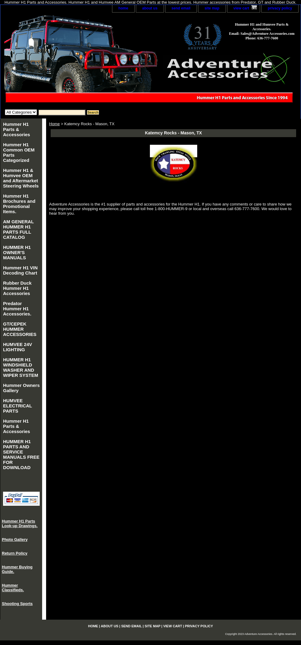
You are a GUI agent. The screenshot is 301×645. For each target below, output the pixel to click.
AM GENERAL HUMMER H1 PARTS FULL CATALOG (18, 229)
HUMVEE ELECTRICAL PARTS (17, 406)
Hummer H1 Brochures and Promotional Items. (19, 203)
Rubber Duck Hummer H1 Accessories (17, 288)
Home (54, 124)
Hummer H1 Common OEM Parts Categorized (18, 152)
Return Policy (14, 553)
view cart (241, 8)
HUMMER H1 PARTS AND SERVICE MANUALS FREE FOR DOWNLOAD (21, 454)
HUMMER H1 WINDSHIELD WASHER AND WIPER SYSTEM (20, 367)
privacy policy (280, 8)
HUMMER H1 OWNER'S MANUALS (17, 252)
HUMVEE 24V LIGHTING (17, 347)
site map (212, 8)
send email (181, 8)
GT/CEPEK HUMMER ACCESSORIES (19, 329)
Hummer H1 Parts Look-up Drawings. (20, 523)
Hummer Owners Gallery (21, 388)
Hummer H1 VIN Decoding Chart (20, 270)
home (123, 8)
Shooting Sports (17, 603)
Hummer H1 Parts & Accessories (16, 129)
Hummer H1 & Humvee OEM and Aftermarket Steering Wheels (21, 178)
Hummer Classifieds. (13, 587)
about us (150, 8)
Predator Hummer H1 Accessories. (17, 308)
